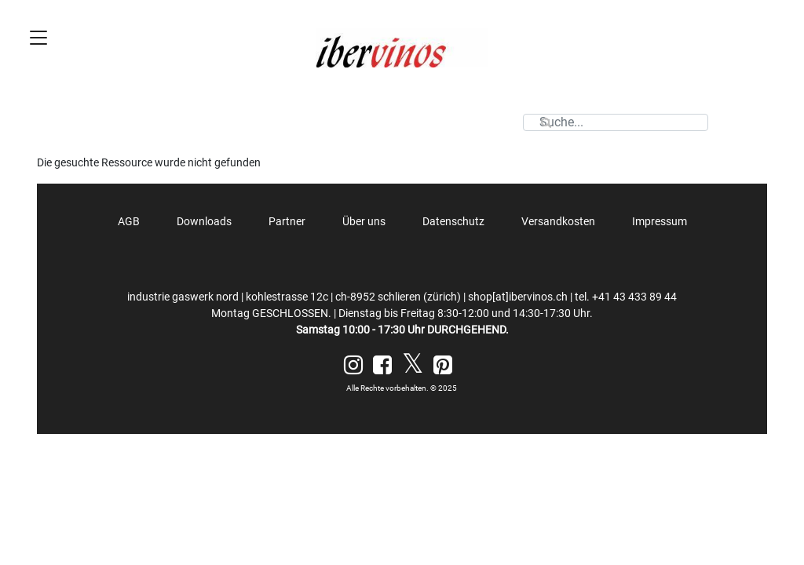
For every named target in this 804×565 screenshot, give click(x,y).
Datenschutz (453, 221)
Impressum (659, 221)
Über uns (364, 221)
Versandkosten (558, 221)
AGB (129, 221)
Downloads (204, 221)
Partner (287, 221)
